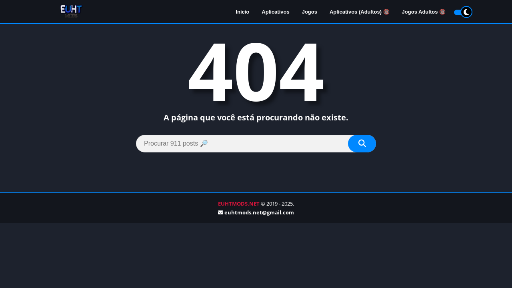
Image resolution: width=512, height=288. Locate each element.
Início (242, 12)
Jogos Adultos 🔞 (424, 12)
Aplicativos (275, 12)
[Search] (256, 143)
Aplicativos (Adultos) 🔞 (360, 12)
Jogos (309, 12)
